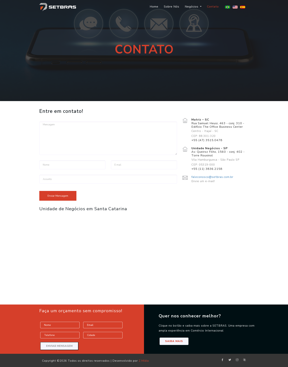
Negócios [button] (192, 7)
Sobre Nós (171, 7)
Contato (213, 7)
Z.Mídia (144, 361)
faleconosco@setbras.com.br (212, 177)
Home (154, 7)
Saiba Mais (174, 341)
